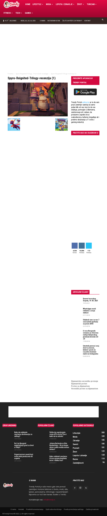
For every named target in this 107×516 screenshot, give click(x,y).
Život (80, 4)
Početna (10, 74)
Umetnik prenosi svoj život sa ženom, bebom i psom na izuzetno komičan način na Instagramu (91, 350)
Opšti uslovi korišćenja (53, 509)
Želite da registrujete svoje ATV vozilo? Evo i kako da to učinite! (58, 434)
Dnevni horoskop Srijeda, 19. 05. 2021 (90, 300)
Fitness (8, 13)
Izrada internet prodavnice (82, 369)
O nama (42, 21)
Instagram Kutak (53, 21)
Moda (49, 4)
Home (27, 4)
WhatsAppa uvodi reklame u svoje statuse (89, 311)
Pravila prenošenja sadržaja (73, 509)
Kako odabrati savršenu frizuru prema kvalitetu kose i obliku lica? (58, 458)
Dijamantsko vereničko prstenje (84, 379)
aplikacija (85, 102)
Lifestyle (37, 4)
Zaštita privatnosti (92, 509)
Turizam (91, 4)
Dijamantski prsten (79, 383)
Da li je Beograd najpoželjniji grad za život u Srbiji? (24, 445)
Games (29, 13)
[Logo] (13, 4)
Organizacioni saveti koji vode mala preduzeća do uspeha (23, 456)
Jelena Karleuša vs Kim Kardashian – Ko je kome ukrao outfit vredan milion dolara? (59, 446)
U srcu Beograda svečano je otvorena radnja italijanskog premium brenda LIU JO (90, 335)
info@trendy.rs (49, 499)
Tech (18, 13)
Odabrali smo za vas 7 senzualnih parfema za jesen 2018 (91, 322)
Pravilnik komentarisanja (34, 509)
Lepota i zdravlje (65, 4)
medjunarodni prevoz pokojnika (84, 376)
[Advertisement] (53, 42)
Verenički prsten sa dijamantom (84, 388)
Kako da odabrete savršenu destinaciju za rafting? (23, 434)
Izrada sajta (76, 366)
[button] (103, 19)
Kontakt (87, 21)
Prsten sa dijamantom (80, 386)
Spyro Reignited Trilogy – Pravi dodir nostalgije (32, 74)
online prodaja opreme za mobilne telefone (82, 372)
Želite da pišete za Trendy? (72, 21)
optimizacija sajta (78, 364)
